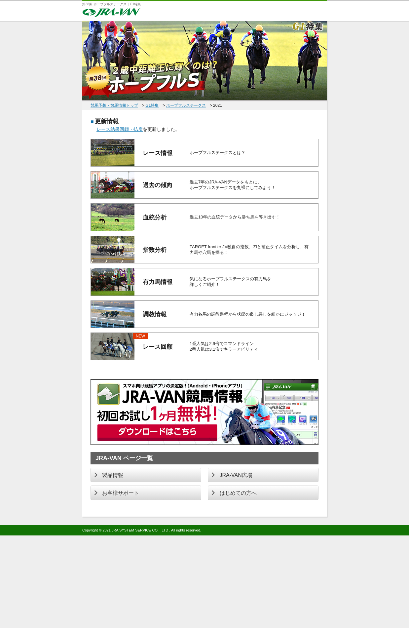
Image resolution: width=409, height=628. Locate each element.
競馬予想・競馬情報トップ (114, 105)
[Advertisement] (198, 581)
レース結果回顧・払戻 (119, 129)
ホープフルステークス (186, 105)
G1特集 (152, 105)
